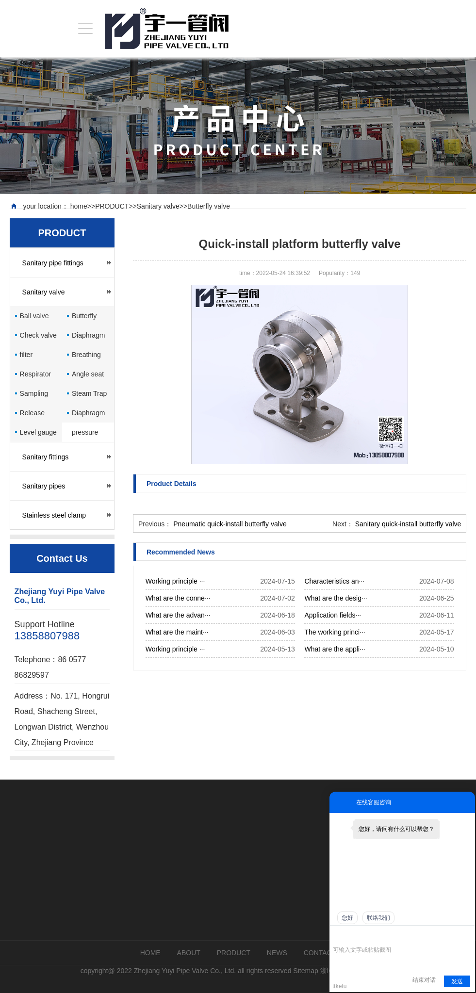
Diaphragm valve (88, 338)
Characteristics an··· (334, 581)
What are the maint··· (177, 632)
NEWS (277, 953)
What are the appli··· (334, 649)
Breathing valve (86, 357)
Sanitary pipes (44, 486)
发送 (457, 981)
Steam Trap (89, 393)
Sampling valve (34, 396)
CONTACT (320, 953)
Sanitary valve (158, 206)
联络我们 (378, 917)
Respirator (35, 374)
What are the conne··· (178, 598)
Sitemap (305, 971)
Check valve (38, 335)
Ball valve (34, 316)
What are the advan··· (178, 615)
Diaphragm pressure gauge (88, 416)
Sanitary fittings (45, 457)
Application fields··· (332, 615)
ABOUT (188, 953)
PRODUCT (112, 206)
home (78, 206)
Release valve (32, 416)
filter (26, 354)
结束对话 (424, 980)
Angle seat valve (88, 377)
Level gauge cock (38, 435)
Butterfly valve (208, 206)
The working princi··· (334, 632)
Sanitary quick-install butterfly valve (408, 524)
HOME (150, 953)
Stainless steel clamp (54, 515)
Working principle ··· (175, 581)
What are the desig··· (335, 598)
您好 (347, 917)
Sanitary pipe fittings (52, 263)
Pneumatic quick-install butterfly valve (229, 524)
